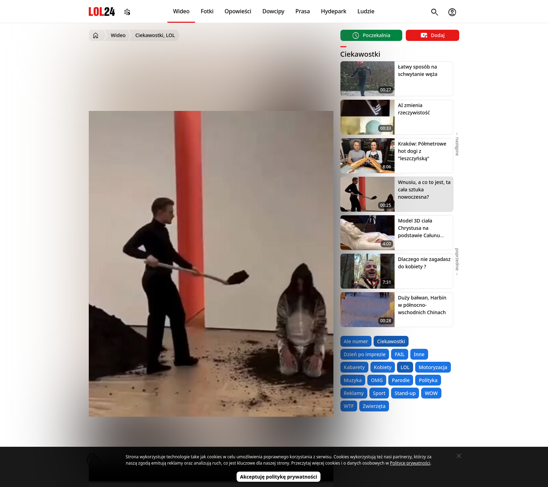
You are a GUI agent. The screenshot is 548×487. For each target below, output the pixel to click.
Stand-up (405, 393)
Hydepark (333, 11)
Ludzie (366, 11)
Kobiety (383, 367)
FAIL (400, 354)
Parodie (401, 380)
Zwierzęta (374, 406)
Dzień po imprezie (365, 354)
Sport (379, 393)
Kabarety (354, 367)
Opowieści (238, 11)
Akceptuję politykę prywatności (278, 476)
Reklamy (354, 393)
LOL (405, 367)
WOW (431, 393)
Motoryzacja (433, 367)
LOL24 (102, 11)
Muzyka (353, 380)
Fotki (207, 11)
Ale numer (356, 341)
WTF (349, 406)
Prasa (302, 11)
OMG (377, 380)
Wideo (181, 11)
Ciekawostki (391, 341)
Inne (419, 354)
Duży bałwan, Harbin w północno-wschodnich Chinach (422, 305)
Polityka (428, 380)
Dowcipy (273, 11)
